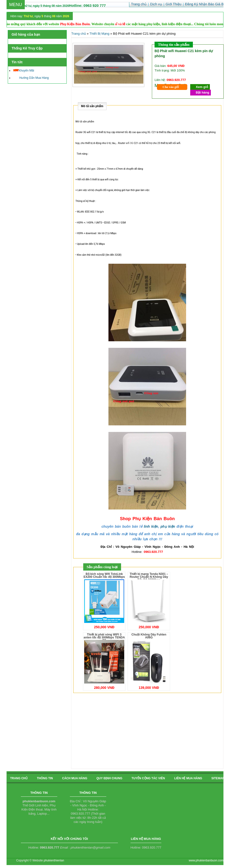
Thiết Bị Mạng (99, 33)
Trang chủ (78, 33)
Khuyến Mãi (23, 70)
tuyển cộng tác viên (148, 778)
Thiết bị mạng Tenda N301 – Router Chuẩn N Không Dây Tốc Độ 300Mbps (149, 576)
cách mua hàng (74, 778)
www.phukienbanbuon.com (206, 860)
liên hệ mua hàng (188, 778)
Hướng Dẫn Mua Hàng (31, 78)
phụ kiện (167, 526)
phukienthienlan (54, 860)
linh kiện (151, 526)
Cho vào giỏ (171, 87)
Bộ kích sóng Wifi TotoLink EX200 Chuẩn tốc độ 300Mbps (104, 575)
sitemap (217, 778)
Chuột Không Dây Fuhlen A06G (148, 636)
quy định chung (109, 778)
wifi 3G (129, 143)
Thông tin (45, 778)
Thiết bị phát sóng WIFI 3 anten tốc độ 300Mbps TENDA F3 (104, 637)
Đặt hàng (202, 92)
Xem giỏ (202, 87)
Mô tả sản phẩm (92, 106)
